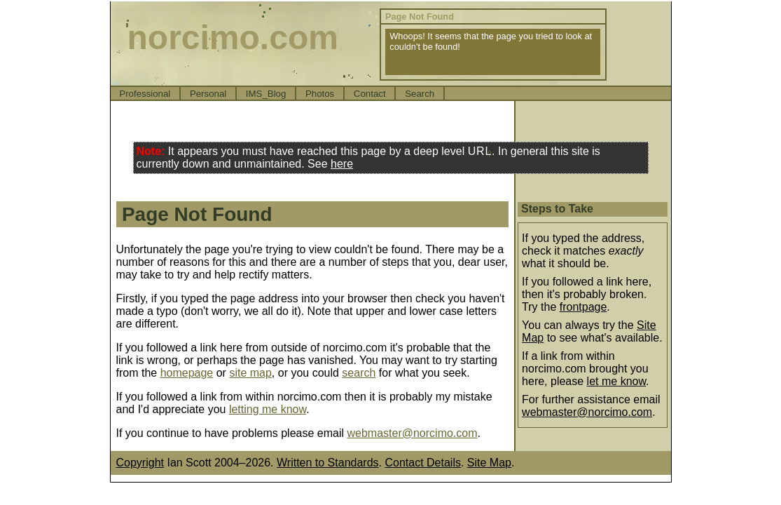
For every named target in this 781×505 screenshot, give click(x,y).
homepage (187, 373)
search (358, 373)
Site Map (489, 463)
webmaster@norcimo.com (412, 433)
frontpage (583, 307)
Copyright (140, 463)
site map (250, 373)
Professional (144, 93)
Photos (319, 93)
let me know (616, 381)
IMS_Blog (266, 93)
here (342, 164)
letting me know (267, 409)
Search (419, 93)
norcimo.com (232, 37)
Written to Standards (328, 463)
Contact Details (423, 463)
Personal (208, 93)
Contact (370, 93)
